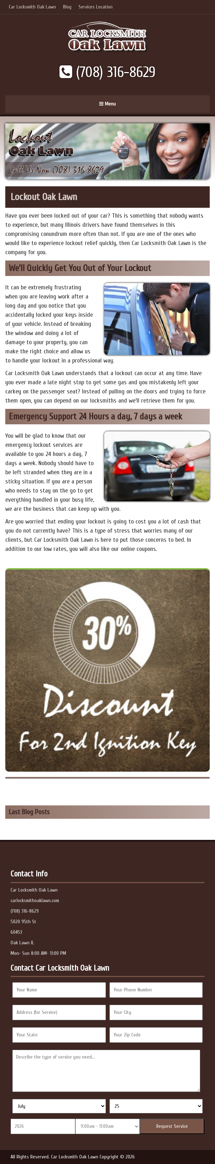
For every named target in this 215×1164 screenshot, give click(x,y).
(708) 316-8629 (107, 72)
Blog (67, 7)
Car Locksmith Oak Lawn (32, 7)
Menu (107, 104)
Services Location (95, 7)
